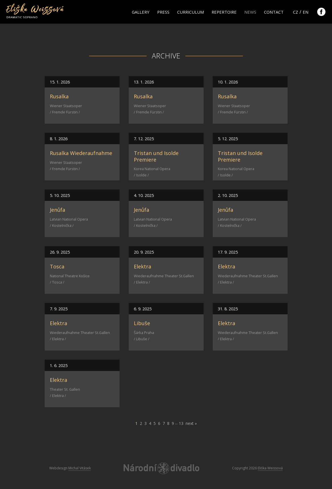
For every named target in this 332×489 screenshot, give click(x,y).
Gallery (140, 12)
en (305, 12)
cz (295, 12)
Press (163, 12)
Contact (274, 12)
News (250, 12)
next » (191, 423)
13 (181, 423)
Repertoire (224, 12)
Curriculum (190, 12)
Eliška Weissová (270, 468)
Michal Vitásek (79, 468)
